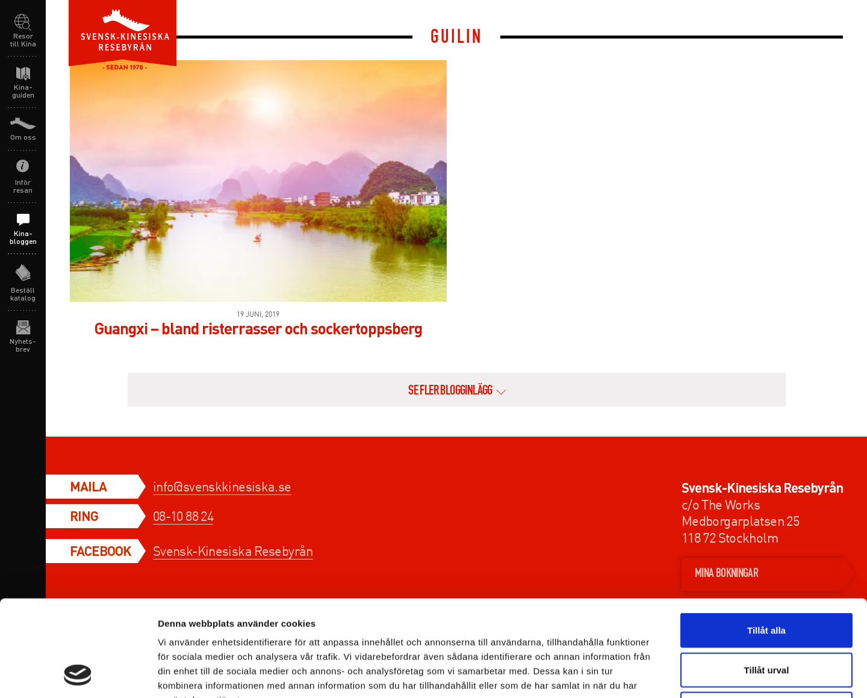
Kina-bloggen (23, 237)
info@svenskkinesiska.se (222, 486)
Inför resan (23, 186)
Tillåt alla (766, 540)
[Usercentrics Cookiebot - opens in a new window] (78, 674)
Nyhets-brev (23, 345)
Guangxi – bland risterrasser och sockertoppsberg (258, 328)
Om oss (23, 137)
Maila (88, 486)
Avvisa (766, 619)
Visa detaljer (654, 674)
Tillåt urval (766, 580)
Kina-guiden (23, 91)
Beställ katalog (23, 293)
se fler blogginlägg (450, 391)
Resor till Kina (23, 39)
